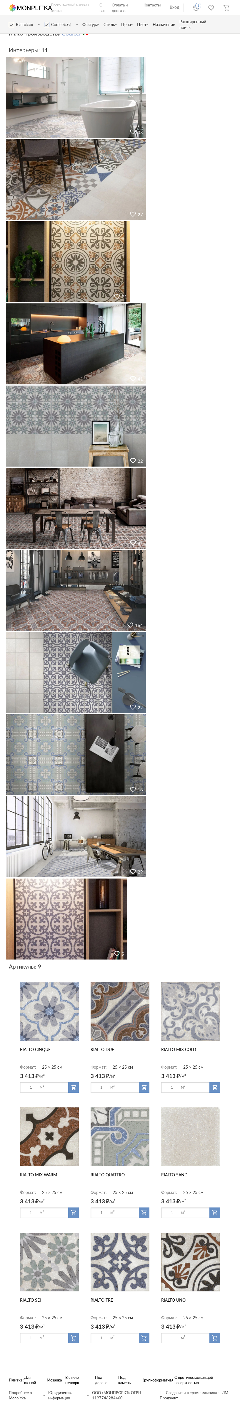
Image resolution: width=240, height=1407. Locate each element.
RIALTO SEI (30, 1300)
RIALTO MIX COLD (178, 1049)
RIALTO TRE (102, 1300)
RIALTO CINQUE (35, 1049)
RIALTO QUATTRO (108, 1174)
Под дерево (101, 1380)
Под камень (124, 1380)
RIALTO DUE (102, 1049)
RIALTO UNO (173, 1300)
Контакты (152, 5)
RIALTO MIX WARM (38, 1174)
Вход (174, 7)
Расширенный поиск (192, 24)
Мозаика (53, 1380)
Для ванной (30, 1380)
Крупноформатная (154, 1380)
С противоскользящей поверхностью (193, 1380)
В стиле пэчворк (72, 1380)
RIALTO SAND (174, 1174)
